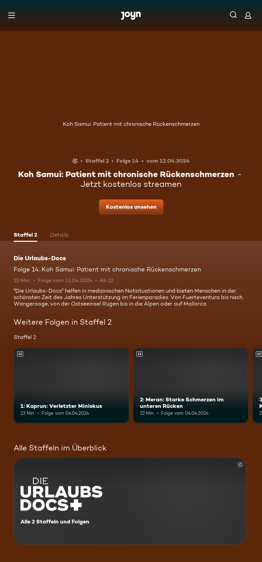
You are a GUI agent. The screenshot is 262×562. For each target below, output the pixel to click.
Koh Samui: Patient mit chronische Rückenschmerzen (131, 124)
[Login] (248, 15)
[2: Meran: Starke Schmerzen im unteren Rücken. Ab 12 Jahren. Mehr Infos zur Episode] (190, 385)
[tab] (25, 236)
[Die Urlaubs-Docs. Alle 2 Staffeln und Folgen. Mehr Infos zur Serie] (130, 501)
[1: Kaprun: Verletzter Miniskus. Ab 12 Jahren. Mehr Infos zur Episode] (71, 385)
